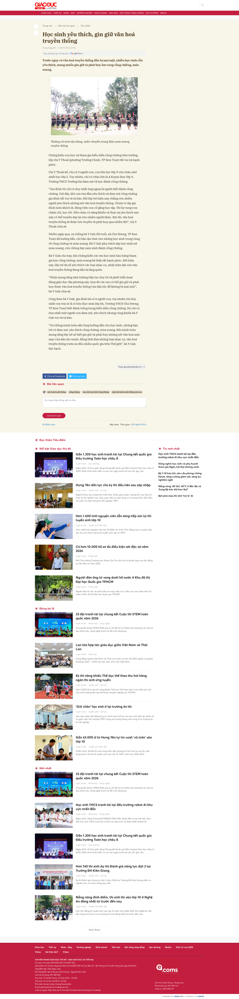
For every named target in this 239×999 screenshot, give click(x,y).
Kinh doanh (100, 13)
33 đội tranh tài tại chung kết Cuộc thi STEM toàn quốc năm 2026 (114, 616)
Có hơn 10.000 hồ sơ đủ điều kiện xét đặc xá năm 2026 (114, 549)
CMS (178, 996)
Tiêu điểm (85, 25)
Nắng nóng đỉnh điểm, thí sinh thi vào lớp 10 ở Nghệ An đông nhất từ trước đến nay (112, 899)
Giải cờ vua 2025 (184, 947)
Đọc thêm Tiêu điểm (52, 440)
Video (38, 952)
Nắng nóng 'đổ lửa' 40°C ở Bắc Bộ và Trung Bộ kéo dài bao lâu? (179, 487)
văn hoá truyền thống (57, 392)
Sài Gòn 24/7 (51, 952)
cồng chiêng (74, 392)
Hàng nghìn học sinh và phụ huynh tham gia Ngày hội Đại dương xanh (178, 465)
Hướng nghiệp (84, 13)
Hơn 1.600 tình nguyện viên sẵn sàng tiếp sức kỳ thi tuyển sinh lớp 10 (114, 518)
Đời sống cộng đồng (132, 13)
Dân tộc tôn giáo (66, 25)
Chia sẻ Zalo (77, 376)
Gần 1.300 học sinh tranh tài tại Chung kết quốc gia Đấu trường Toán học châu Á (113, 456)
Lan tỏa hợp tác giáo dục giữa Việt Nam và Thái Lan (113, 647)
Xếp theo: (114, 424)
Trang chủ (47, 25)
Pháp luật (93, 556)
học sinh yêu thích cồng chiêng (96, 392)
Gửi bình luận (54, 415)
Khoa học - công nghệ (99, 624)
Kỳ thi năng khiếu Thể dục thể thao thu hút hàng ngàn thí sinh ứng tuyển (114, 678)
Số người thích (139, 424)
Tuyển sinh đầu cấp (98, 525)
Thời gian (125, 424)
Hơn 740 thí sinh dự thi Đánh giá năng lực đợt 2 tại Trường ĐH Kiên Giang (113, 868)
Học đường (152, 13)
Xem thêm (94, 929)
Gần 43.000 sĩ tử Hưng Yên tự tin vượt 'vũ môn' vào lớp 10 (113, 739)
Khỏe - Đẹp (69, 13)
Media (163, 13)
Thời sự (57, 13)
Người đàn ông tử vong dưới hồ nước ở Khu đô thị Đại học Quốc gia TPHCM (113, 580)
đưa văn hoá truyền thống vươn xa (126, 392)
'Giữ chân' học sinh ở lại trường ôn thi (105, 707)
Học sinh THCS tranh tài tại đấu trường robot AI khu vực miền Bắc (113, 807)
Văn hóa (113, 13)
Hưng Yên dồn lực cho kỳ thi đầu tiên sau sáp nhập (111, 487)
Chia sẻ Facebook (54, 376)
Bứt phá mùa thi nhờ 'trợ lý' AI (175, 495)
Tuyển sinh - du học (98, 494)
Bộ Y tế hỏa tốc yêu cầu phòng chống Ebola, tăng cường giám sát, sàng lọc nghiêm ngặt (180, 476)
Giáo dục (46, 13)
